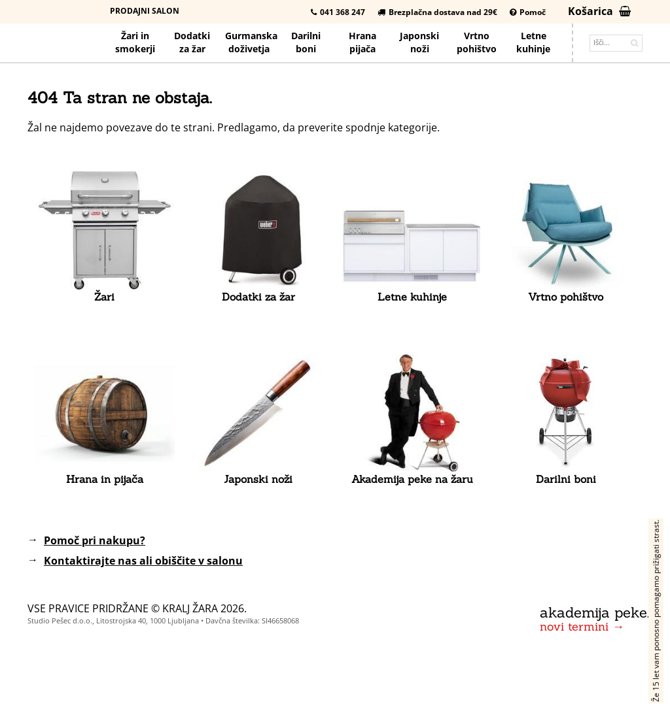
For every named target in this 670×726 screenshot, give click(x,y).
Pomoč (528, 12)
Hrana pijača (362, 42)
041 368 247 (338, 12)
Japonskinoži (419, 42)
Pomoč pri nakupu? (94, 540)
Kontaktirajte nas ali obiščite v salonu (143, 560)
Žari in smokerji (135, 42)
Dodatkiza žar (192, 42)
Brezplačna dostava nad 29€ (437, 12)
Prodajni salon (144, 10)
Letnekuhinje (533, 42)
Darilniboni (306, 42)
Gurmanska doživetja (251, 42)
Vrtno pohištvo (477, 42)
